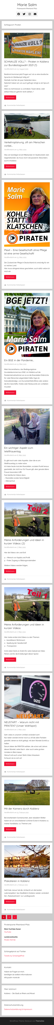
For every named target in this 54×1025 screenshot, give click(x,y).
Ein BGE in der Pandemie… (19, 360)
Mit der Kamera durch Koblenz (21, 808)
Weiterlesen (10, 97)
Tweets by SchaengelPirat (14, 956)
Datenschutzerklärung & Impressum (18, 1009)
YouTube (7, 932)
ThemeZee (40, 1021)
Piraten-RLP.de (9, 940)
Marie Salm (27, 4)
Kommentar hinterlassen (16, 105)
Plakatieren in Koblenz (17, 881)
